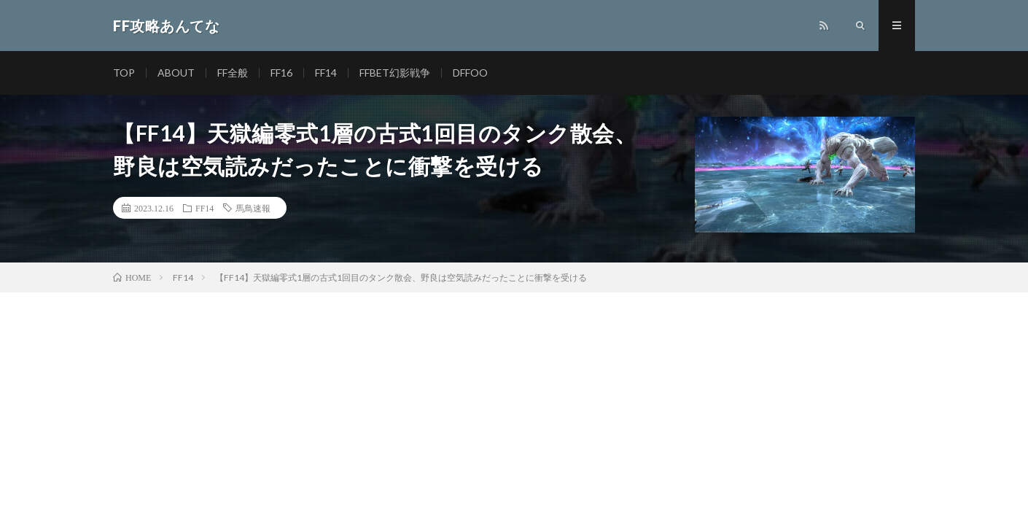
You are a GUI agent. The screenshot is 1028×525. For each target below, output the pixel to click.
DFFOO (470, 72)
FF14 (326, 72)
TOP (124, 72)
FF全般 (232, 72)
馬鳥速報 (252, 207)
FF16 (281, 72)
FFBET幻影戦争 (394, 72)
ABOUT (176, 72)
